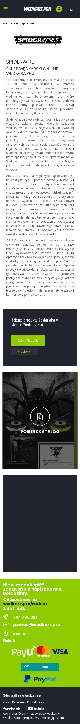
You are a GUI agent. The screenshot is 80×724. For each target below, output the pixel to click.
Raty (41, 702)
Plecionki (24, 351)
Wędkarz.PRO (11, 23)
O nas (7, 702)
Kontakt (32, 702)
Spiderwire (28, 23)
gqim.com (57, 718)
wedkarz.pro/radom (25, 604)
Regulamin (19, 702)
